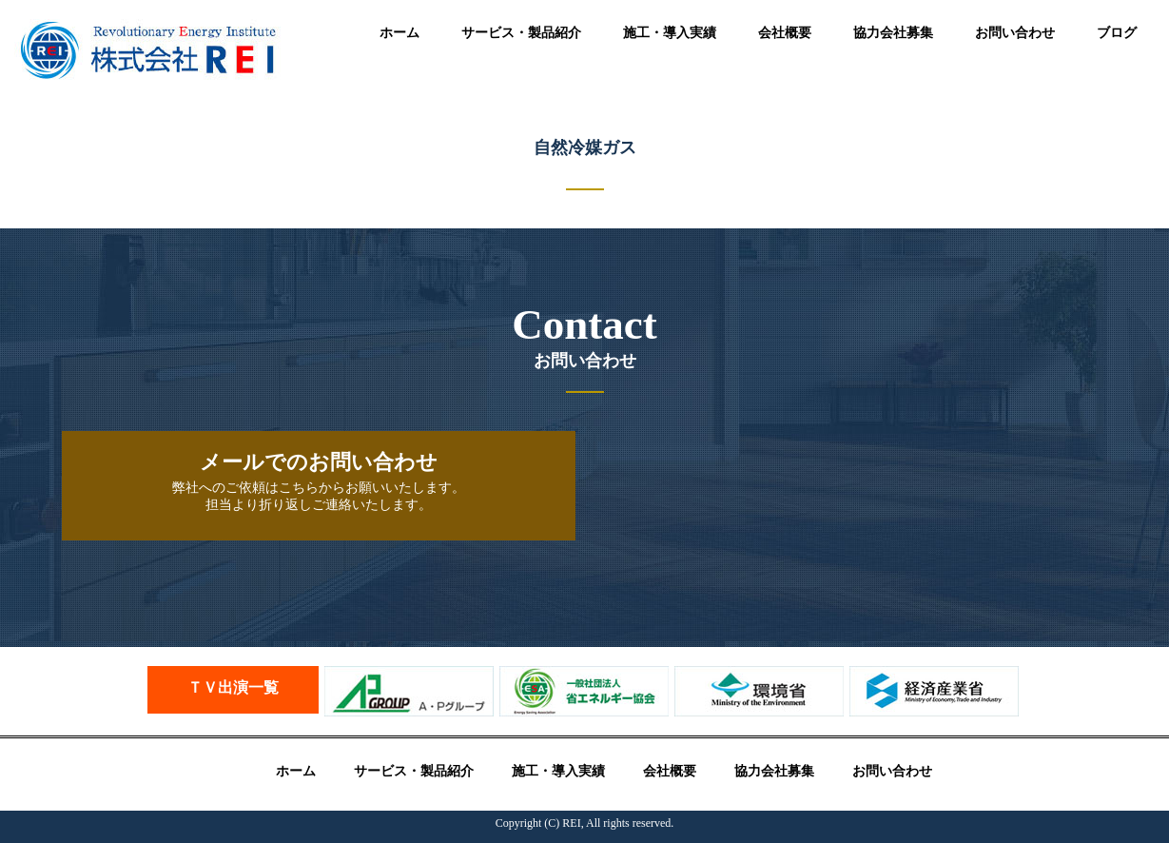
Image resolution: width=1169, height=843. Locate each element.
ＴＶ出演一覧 (233, 687)
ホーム (399, 33)
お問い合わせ (1015, 33)
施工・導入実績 (669, 33)
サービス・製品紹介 (521, 33)
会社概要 (784, 33)
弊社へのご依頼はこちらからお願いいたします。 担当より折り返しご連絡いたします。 (318, 481)
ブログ (1117, 33)
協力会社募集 (893, 33)
